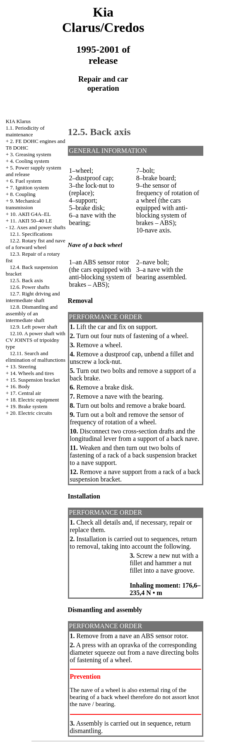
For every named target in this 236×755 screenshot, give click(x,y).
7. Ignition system (29, 187)
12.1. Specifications (31, 234)
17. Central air (25, 393)
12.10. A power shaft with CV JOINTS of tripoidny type (35, 340)
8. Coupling (22, 194)
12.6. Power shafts (30, 287)
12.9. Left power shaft (34, 327)
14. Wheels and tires (32, 373)
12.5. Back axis (26, 280)
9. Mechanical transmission (23, 204)
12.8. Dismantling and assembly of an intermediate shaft (32, 313)
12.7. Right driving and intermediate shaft (33, 296)
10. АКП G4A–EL (30, 214)
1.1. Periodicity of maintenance (25, 131)
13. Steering (23, 366)
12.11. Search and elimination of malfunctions (35, 356)
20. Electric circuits (31, 413)
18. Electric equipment (34, 400)
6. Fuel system (25, 181)
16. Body (20, 386)
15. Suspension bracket (35, 380)
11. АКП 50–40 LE (31, 221)
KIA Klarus (18, 121)
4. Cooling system (29, 161)
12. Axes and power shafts (37, 227)
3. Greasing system (30, 154)
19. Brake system (28, 406)
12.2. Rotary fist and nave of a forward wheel (35, 243)
